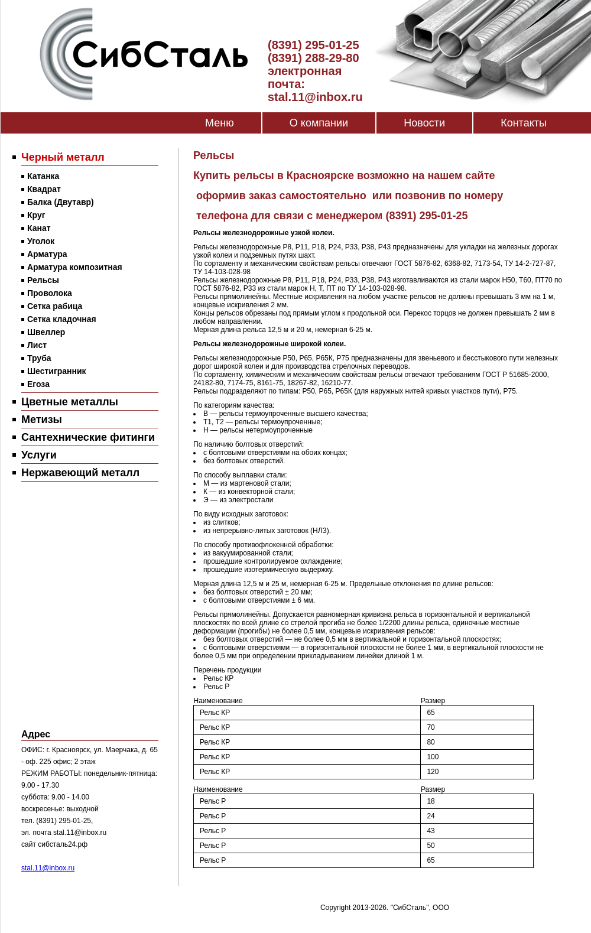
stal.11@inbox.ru (47, 868)
